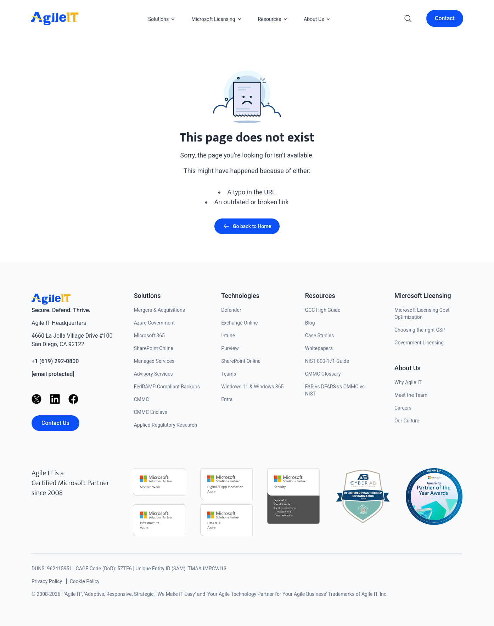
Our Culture (406, 420)
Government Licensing (419, 342)
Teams (228, 374)
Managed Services (154, 361)
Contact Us (55, 423)
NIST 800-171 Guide (327, 361)
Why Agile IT (408, 382)
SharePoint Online (153, 348)
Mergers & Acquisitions (159, 310)
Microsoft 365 (149, 335)
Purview (230, 348)
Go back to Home (247, 226)
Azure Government (154, 323)
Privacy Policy (47, 581)
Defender (231, 310)
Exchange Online (239, 323)
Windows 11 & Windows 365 (252, 386)
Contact (445, 18)
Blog (310, 323)
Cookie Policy (85, 581)
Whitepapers (319, 348)
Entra (226, 399)
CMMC (141, 399)
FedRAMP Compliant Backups (167, 386)
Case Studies (319, 335)
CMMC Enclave (150, 412)
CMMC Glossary (323, 374)
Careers (402, 408)
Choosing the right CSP (419, 330)
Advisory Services (153, 374)
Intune (228, 335)
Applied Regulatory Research (165, 425)
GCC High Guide (323, 310)
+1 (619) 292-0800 (55, 361)
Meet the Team (410, 395)
